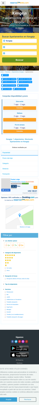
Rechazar (27, 399)
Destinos (19, 363)
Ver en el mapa (30, 182)
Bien (15, 186)
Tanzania (7, 72)
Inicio (2, 72)
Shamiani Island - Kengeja (19, 182)
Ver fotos (7, 190)
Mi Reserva (19, 360)
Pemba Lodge (15, 179)
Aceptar (8, 399)
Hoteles (6, 75)
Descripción (25, 183)
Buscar (19, 60)
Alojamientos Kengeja (18, 72)
